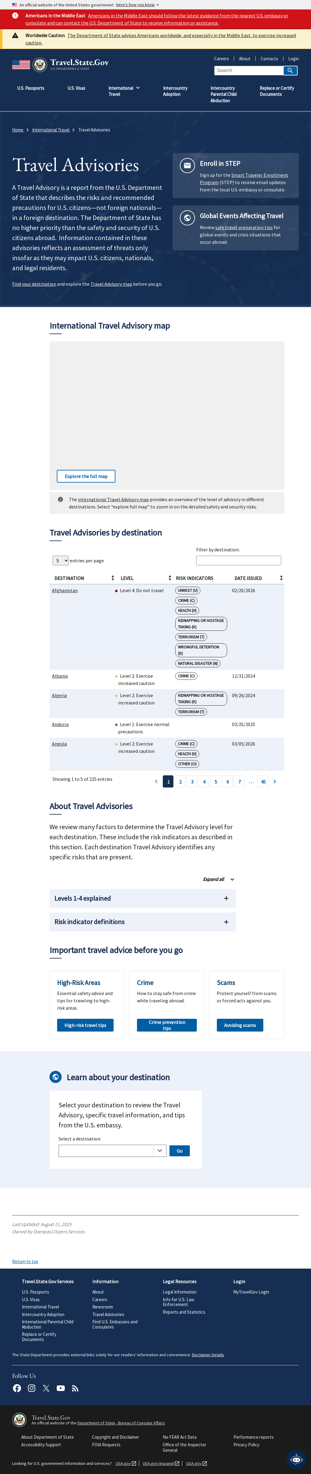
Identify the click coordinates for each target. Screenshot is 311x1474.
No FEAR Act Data (180, 1437)
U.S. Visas (31, 1299)
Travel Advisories (108, 1314)
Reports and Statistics (184, 1312)
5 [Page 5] (216, 782)
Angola (59, 744)
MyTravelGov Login (251, 1292)
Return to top (25, 1261)
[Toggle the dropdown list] (159, 1150)
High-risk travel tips (85, 1025)
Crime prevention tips (167, 1025)
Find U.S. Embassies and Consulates (115, 1324)
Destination (84, 578)
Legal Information (180, 1292)
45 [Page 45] (263, 782)
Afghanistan (65, 590)
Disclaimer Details (208, 1354)
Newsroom (102, 1307)
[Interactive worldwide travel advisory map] (167, 415)
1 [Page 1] (168, 782)
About (242, 58)
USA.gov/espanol (157, 1463)
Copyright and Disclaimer (115, 1437)
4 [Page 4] (204, 782)
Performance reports (254, 1437)
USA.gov (122, 1463)
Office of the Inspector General (184, 1447)
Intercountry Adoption (43, 1314)
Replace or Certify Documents (39, 1336)
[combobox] (112, 1151)
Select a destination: (80, 1139)
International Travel (40, 1307)
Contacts (267, 58)
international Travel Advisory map (113, 499)
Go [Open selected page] (180, 1151)
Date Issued (258, 578)
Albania (60, 676)
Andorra (60, 724)
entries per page (78, 560)
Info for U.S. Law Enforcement (178, 1302)
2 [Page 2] (180, 782)
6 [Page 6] (228, 782)
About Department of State (47, 1437)
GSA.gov (193, 1463)
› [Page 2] (274, 781)
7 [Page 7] (239, 782)
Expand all (213, 879)
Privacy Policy (246, 1444)
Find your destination (34, 284)
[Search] (290, 70)
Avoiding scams (240, 1025)
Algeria (59, 695)
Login (291, 58)
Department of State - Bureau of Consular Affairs (121, 1423)
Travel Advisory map (111, 284)
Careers (221, 58)
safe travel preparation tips (244, 227)
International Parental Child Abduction (47, 1324)
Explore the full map (82, 476)
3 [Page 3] (192, 782)
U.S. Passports (35, 1292)
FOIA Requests (106, 1444)
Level (146, 578)
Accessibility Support (41, 1444)
